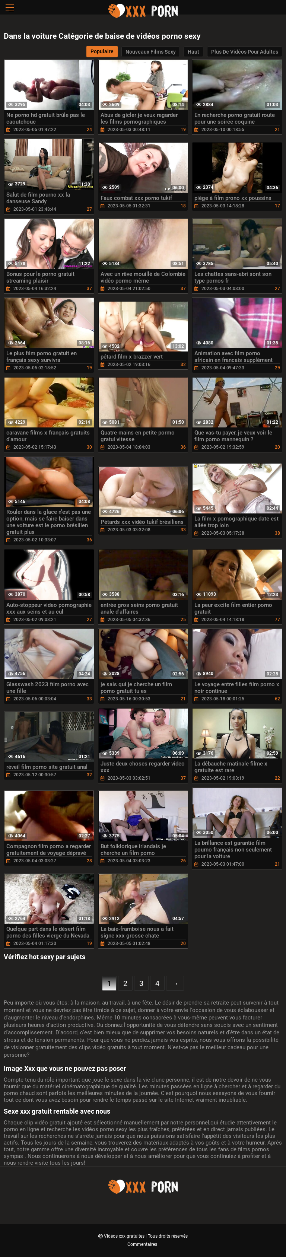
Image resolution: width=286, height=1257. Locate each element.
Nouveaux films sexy (150, 52)
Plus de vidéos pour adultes (244, 52)
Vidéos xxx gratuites (125, 1236)
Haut (193, 52)
